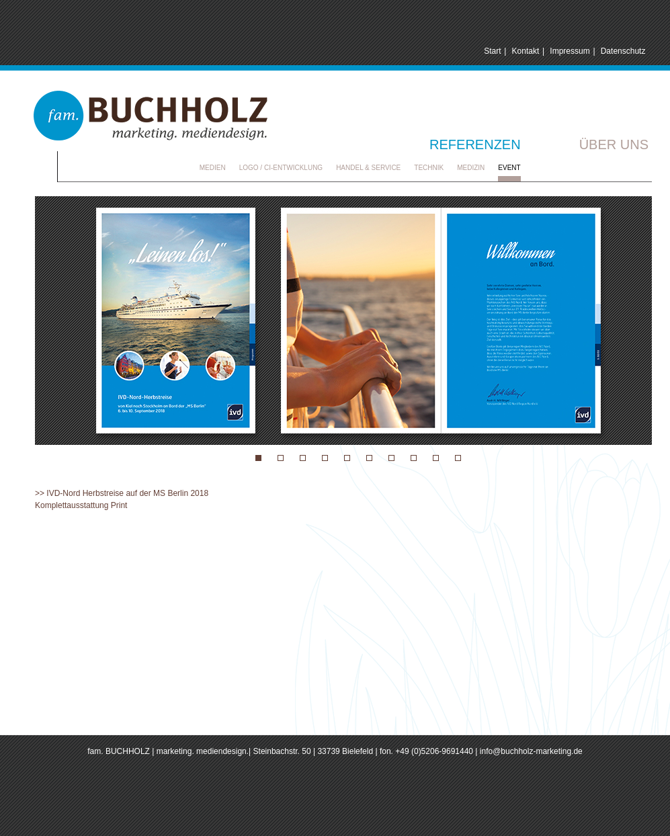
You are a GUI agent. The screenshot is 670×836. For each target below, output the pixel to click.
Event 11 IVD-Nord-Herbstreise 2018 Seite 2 (281, 458)
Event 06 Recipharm (414, 458)
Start (492, 51)
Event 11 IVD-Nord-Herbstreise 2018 (258, 458)
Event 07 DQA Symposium (436, 458)
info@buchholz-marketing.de (531, 751)
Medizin (471, 167)
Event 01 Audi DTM (303, 458)
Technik (429, 167)
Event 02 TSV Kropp (391, 458)
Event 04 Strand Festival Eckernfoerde (458, 458)
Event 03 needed (369, 458)
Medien (213, 167)
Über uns (613, 144)
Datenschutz (623, 51)
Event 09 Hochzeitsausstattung (325, 458)
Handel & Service (368, 167)
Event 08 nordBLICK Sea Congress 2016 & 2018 (347, 458)
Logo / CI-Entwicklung (281, 167)
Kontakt (526, 51)
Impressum (569, 51)
